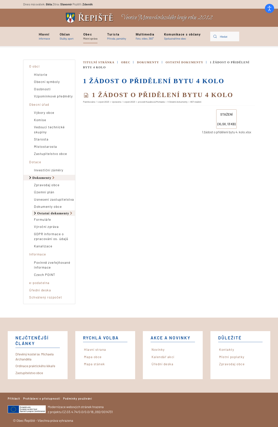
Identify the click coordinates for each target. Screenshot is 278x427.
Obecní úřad (39, 104)
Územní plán (44, 192)
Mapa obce (93, 357)
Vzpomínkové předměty (53, 96)
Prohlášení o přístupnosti (41, 398)
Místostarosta (45, 146)
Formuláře (42, 219)
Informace (37, 254)
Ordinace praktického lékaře (35, 366)
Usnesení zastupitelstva (54, 199)
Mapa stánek (94, 364)
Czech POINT (44, 274)
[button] (44, 36)
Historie (40, 74)
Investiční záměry (49, 170)
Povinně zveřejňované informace (52, 264)
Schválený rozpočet (45, 297)
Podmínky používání (77, 398)
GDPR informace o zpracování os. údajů (51, 236)
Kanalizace (43, 246)
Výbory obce (44, 112)
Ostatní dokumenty (53, 213)
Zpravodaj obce (46, 185)
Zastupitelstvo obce (50, 154)
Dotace (35, 162)
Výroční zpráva (46, 226)
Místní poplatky (232, 357)
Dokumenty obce (48, 206)
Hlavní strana (95, 349)
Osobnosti (42, 89)
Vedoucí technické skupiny (49, 129)
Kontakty (226, 349)
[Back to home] (90, 18)
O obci (34, 66)
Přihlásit (14, 398)
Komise (40, 120)
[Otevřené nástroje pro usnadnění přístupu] (269, 8)
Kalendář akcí (163, 357)
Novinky (158, 349)
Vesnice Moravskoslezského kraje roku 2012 (167, 17)
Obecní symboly (47, 82)
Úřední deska (40, 290)
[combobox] (224, 36)
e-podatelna (39, 283)
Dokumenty (42, 177)
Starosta (41, 139)
